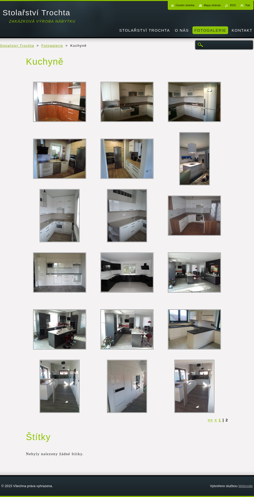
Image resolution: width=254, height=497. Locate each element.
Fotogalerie (52, 46)
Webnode (245, 486)
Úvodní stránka (185, 5)
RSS (233, 5)
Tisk (247, 5)
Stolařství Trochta (17, 46)
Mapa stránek (212, 5)
